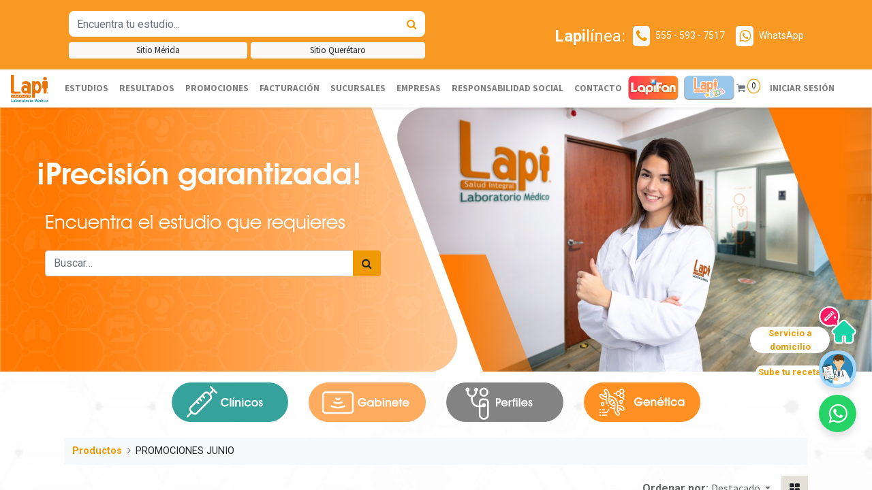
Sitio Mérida (158, 50)
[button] (837, 413)
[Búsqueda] (412, 24)
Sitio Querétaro (338, 50)
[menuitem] (86, 88)
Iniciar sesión (802, 88)
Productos (97, 451)
